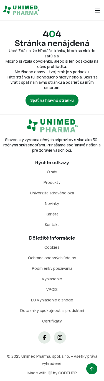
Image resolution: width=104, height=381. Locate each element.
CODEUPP (67, 372)
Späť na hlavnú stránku (52, 100)
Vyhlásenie (52, 278)
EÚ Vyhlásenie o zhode (52, 300)
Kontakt (52, 224)
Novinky (52, 203)
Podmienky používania (52, 268)
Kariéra (52, 214)
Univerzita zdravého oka (52, 192)
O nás (52, 171)
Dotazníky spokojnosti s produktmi (52, 310)
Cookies (52, 247)
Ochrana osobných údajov (52, 257)
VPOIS (52, 289)
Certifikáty (52, 321)
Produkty (52, 182)
